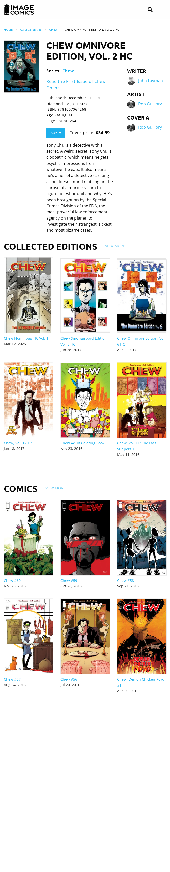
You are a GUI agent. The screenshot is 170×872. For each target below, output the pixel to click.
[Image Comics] (19, 9)
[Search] (150, 9)
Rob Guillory (150, 104)
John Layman (150, 80)
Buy (55, 132)
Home (8, 29)
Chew (53, 29)
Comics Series (31, 29)
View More (115, 245)
